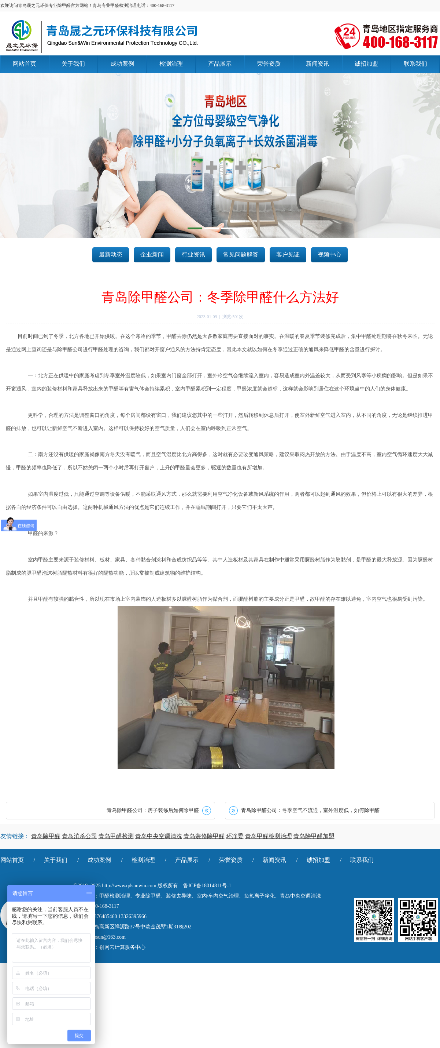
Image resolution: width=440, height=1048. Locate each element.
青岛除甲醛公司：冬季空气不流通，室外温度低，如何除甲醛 (310, 810)
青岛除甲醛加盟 (313, 836)
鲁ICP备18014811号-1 (207, 885)
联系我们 (362, 860)
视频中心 (329, 254)
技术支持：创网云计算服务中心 (109, 947)
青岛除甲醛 (45, 836)
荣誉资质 (231, 860)
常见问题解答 (240, 254)
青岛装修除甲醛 (204, 836)
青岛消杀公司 (79, 836)
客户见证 (288, 254)
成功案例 (99, 860)
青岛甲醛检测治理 (268, 836)
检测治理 (143, 860)
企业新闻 (152, 254)
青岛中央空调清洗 (158, 836)
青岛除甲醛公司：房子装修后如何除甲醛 (153, 810)
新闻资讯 (274, 860)
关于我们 (55, 860)
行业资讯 (193, 254)
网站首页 (12, 860)
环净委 (235, 836)
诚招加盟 (318, 860)
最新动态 (110, 254)
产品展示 (187, 860)
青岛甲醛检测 (116, 836)
